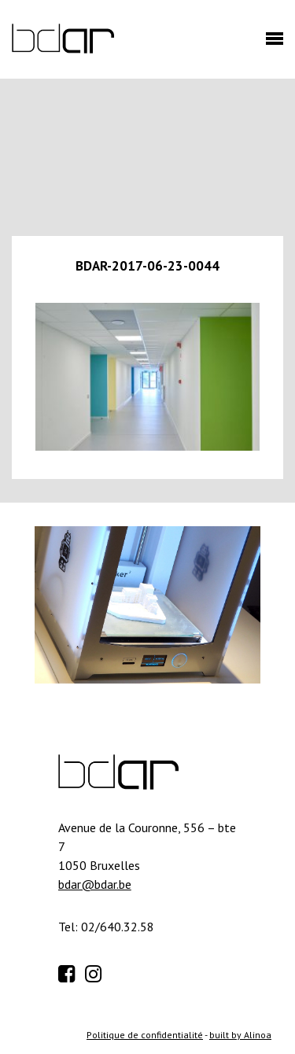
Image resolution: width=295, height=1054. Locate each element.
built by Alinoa (240, 1035)
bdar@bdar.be (94, 884)
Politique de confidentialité (145, 1035)
